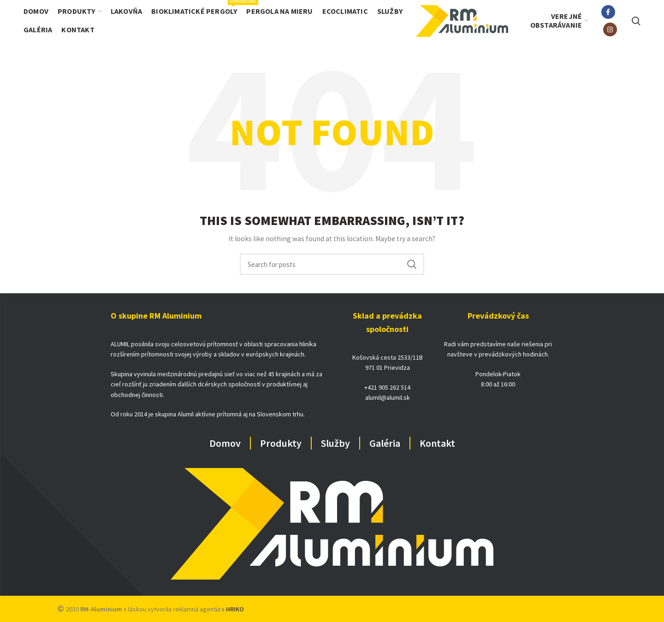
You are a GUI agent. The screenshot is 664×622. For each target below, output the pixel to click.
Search (411, 264)
